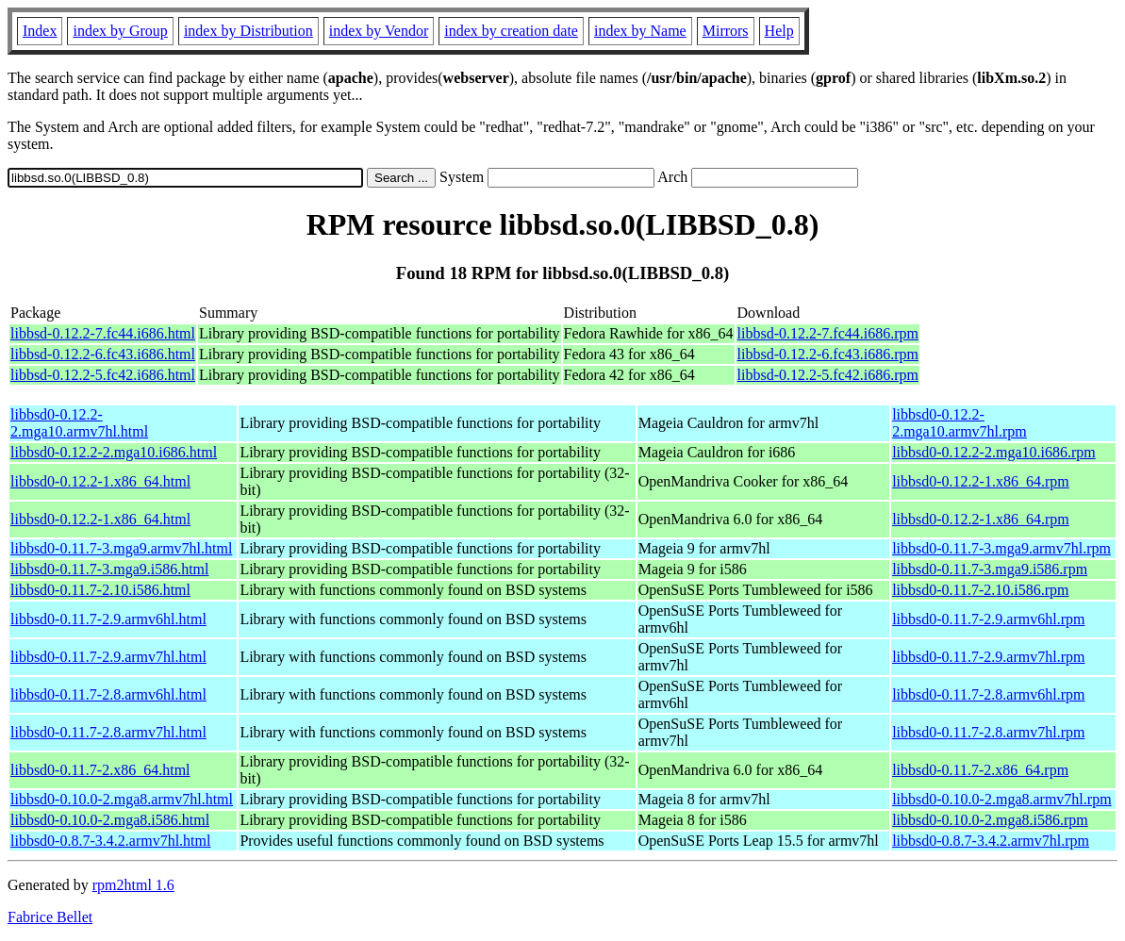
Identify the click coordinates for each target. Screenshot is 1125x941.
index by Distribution (248, 31)
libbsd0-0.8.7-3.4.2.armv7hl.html (110, 841)
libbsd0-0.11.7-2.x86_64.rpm (980, 770)
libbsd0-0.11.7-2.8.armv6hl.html (108, 694)
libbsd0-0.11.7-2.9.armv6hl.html (108, 619)
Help (779, 31)
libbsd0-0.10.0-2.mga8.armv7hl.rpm (1001, 799)
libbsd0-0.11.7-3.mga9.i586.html (109, 569)
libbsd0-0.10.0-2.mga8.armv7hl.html (121, 799)
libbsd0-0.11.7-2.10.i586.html (100, 590)
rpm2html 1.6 (133, 885)
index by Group (120, 31)
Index (40, 31)
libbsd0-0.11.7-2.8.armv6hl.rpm (988, 694)
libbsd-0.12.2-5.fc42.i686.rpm (827, 375)
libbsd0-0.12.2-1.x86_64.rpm (980, 481)
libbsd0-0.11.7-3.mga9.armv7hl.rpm (1001, 548)
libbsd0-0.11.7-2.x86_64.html (100, 770)
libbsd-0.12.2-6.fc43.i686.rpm (827, 354)
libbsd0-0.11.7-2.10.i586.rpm (980, 590)
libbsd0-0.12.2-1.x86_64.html (100, 481)
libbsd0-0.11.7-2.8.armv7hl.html (108, 732)
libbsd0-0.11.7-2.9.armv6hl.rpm (988, 619)
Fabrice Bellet (50, 917)
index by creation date (511, 31)
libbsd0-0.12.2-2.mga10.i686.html (113, 452)
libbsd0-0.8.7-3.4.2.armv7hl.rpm (990, 841)
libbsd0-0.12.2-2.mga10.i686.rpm (994, 452)
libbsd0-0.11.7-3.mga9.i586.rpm (989, 569)
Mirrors (726, 31)
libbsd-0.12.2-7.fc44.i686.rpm (827, 333)
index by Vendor (378, 31)
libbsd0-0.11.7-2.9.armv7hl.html (108, 657)
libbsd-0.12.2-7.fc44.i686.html (102, 333)
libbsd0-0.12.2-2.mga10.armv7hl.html (79, 422)
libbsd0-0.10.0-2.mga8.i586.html (109, 820)
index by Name (640, 31)
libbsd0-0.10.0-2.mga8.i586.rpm (990, 820)
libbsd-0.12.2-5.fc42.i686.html (102, 375)
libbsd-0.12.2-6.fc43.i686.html (102, 354)
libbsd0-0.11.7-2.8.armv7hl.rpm (988, 732)
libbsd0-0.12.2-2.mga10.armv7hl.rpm (959, 422)
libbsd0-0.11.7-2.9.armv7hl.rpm (988, 657)
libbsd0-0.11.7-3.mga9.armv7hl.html (121, 548)
